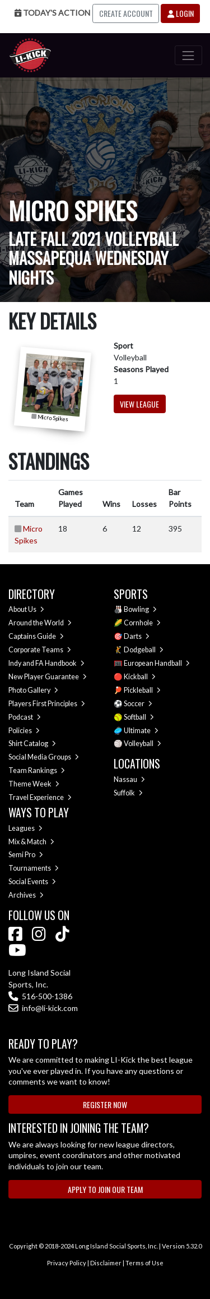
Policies (24, 730)
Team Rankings (36, 770)
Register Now (105, 1104)
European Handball (157, 663)
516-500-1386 (40, 996)
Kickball (140, 677)
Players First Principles (46, 703)
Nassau (129, 779)
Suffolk (128, 793)
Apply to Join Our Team (105, 1189)
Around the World (40, 623)
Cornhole (142, 623)
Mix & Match (31, 842)
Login (180, 13)
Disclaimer (106, 1262)
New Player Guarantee (47, 677)
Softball (139, 717)
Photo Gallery (33, 690)
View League (139, 404)
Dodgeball (144, 650)
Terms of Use (144, 1262)
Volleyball (142, 743)
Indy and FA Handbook (46, 663)
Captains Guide (36, 636)
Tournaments (33, 868)
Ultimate (141, 730)
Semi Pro (25, 854)
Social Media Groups (43, 757)
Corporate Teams (39, 650)
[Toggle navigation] (188, 55)
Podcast (24, 717)
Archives (26, 895)
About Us (26, 609)
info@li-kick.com (43, 1008)
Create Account (126, 13)
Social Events (32, 881)
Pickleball (142, 690)
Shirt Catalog (32, 743)
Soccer (138, 703)
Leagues (25, 828)
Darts (137, 636)
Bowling (140, 609)
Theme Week (33, 784)
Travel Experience (40, 797)
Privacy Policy (66, 1262)
